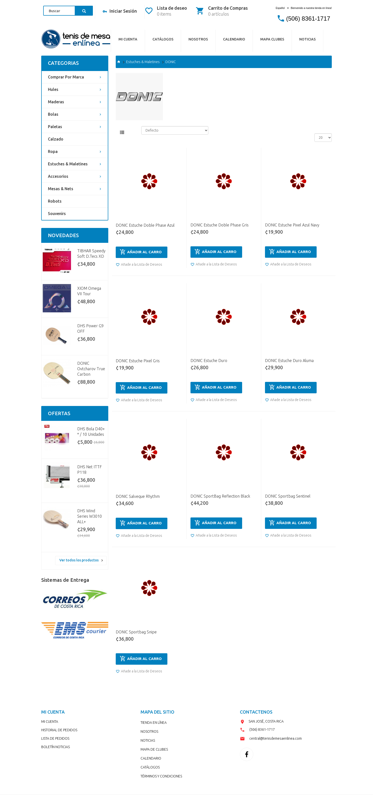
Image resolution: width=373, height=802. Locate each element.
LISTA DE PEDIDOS (55, 738)
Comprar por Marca (66, 77)
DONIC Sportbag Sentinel (287, 496)
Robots (55, 201)
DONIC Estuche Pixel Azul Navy (292, 225)
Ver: (317, 129)
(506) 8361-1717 (308, 18)
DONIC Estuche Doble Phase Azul (145, 225)
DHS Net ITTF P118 (89, 469)
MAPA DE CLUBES (154, 749)
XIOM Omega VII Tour (89, 291)
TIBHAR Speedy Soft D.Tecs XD (91, 253)
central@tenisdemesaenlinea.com (275, 738)
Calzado (55, 139)
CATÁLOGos (162, 39)
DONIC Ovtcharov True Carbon (91, 368)
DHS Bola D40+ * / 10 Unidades (91, 432)
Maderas (56, 102)
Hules (53, 89)
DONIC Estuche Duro (208, 360)
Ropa (53, 151)
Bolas (53, 114)
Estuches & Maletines (68, 164)
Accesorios (58, 176)
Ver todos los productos (79, 560)
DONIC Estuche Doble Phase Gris (219, 225)
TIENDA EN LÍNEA (154, 723)
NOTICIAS (307, 39)
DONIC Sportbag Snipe (136, 632)
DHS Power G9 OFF (90, 328)
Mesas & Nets (60, 188)
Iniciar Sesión (120, 11)
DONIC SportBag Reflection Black (220, 496)
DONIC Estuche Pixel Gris (138, 361)
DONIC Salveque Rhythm (138, 496)
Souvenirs (57, 213)
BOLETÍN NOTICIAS (55, 747)
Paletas (55, 126)
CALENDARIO (234, 39)
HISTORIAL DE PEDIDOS (59, 730)
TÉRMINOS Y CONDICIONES (161, 776)
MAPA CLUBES (272, 39)
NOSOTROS (198, 39)
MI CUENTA (49, 722)
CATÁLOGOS (150, 767)
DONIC (170, 62)
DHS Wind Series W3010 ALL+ (89, 516)
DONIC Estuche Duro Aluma (289, 360)
